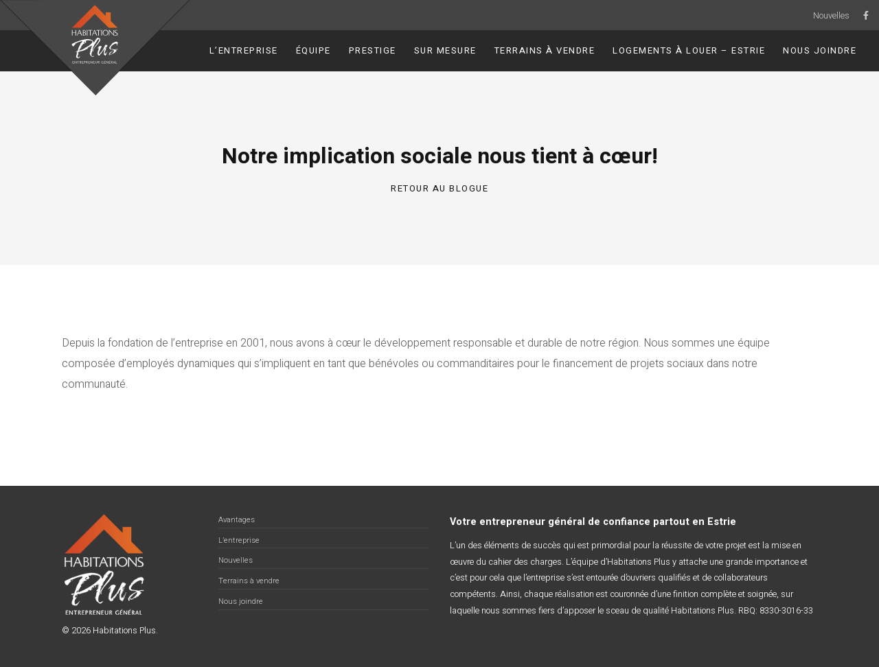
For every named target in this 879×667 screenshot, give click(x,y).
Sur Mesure (445, 50)
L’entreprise (243, 50)
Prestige (372, 50)
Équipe (313, 50)
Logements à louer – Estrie (689, 50)
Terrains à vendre (544, 50)
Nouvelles (831, 16)
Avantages (236, 520)
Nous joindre (819, 50)
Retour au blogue (439, 188)
